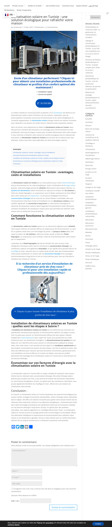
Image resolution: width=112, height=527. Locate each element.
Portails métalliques (92, 253)
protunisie (18, 27)
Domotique (89, 162)
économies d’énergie (52, 255)
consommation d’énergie (20, 199)
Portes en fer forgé (92, 256)
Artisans (88, 125)
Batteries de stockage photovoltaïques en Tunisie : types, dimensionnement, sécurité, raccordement (92, 100)
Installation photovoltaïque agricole (90, 205)
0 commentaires (52, 27)
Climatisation (39, 27)
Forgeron (88, 184)
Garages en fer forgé (93, 187)
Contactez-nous (68, 6)
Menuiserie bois (91, 229)
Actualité (88, 119)
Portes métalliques (92, 259)
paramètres (50, 523)
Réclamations (9, 10)
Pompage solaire (91, 246)
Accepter (97, 524)
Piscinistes (89, 239)
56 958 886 (45, 103)
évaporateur (35, 196)
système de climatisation (20, 191)
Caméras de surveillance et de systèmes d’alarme (92, 137)
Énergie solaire (90, 169)
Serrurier (88, 263)
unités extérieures (27, 339)
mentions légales (13, 525)
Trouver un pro (18, 6)
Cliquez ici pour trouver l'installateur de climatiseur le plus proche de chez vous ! (45, 314)
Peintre (88, 236)
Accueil (7, 6)
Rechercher (95, 17)
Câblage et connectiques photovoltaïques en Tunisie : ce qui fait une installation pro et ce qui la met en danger (92, 48)
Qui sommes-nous (53, 6)
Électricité (89, 165)
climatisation (57, 113)
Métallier (88, 232)
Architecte (89, 122)
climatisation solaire (39, 121)
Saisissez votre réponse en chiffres (24, 497)
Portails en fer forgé (92, 249)
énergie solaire (69, 186)
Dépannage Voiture (92, 159)
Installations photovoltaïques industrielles (91, 213)
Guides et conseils (36, 6)
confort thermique (68, 183)
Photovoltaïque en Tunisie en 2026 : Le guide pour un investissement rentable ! (92, 32)
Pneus (87, 242)
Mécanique (89, 220)
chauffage (14, 252)
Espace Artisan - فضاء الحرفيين (87, 6)
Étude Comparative (24, 10)
